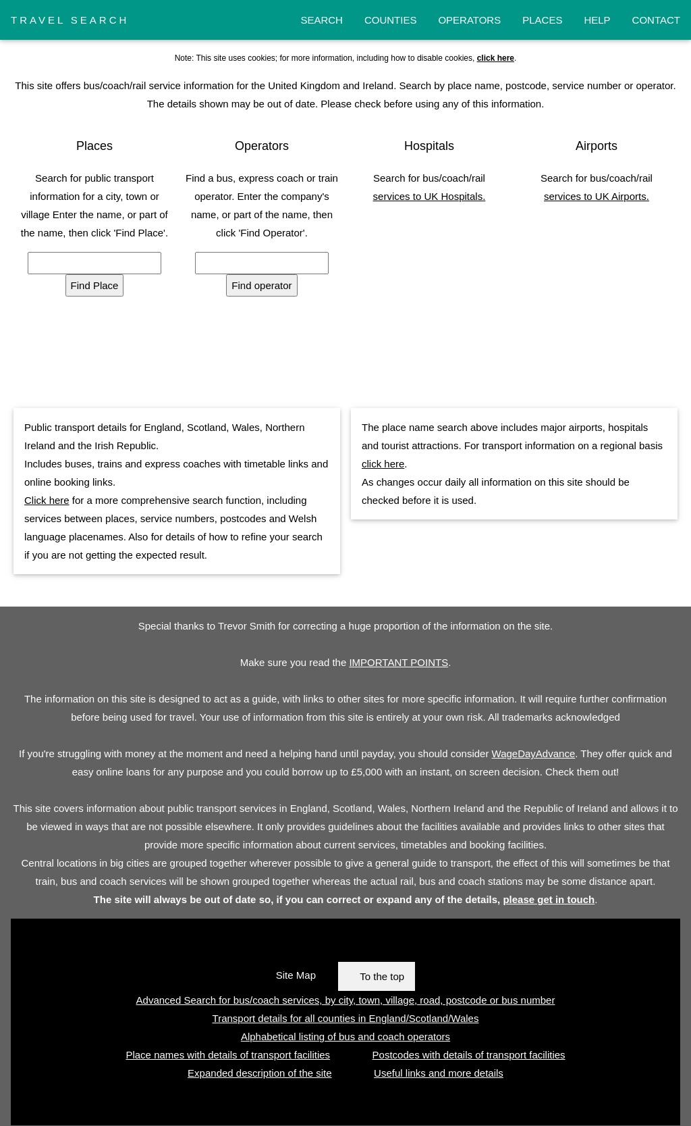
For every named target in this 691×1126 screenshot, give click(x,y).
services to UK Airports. (596, 196)
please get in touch (549, 899)
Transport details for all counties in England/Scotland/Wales (346, 1018)
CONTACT (656, 20)
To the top (382, 976)
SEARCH (321, 20)
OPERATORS (469, 20)
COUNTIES (390, 20)
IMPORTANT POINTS (398, 662)
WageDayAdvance (534, 753)
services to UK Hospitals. (429, 196)
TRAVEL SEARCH (70, 20)
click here (383, 463)
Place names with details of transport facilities (228, 1054)
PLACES (542, 20)
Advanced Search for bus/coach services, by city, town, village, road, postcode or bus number (345, 1000)
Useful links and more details (438, 1073)
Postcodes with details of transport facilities (468, 1054)
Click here (47, 500)
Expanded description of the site (259, 1073)
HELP (597, 20)
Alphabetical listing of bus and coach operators (345, 1036)
